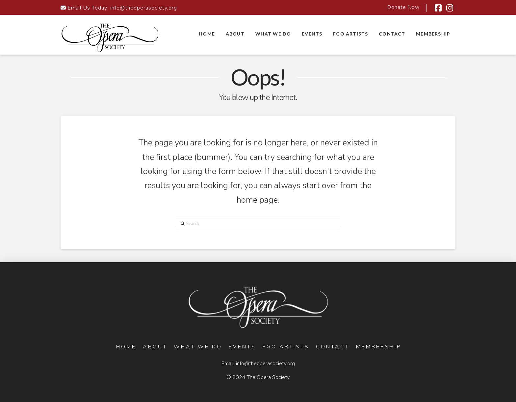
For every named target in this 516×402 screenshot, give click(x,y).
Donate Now (403, 7)
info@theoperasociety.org (143, 8)
